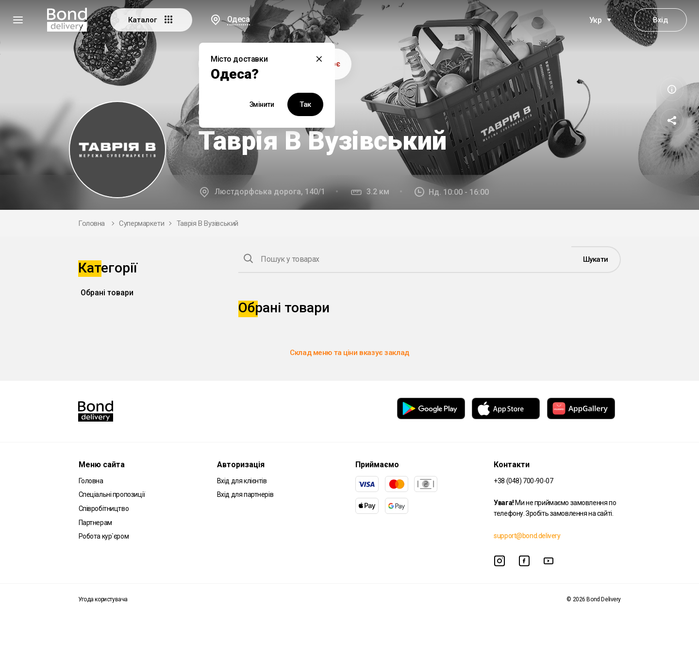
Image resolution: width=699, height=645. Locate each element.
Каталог (151, 19)
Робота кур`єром (104, 536)
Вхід (660, 20)
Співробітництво (104, 508)
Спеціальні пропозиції (112, 494)
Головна (91, 223)
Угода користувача (103, 599)
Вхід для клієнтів (242, 481)
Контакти (512, 464)
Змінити (262, 104)
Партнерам (95, 522)
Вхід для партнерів (245, 494)
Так (305, 104)
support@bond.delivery (527, 536)
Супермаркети (141, 223)
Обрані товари (107, 292)
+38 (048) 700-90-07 (523, 481)
